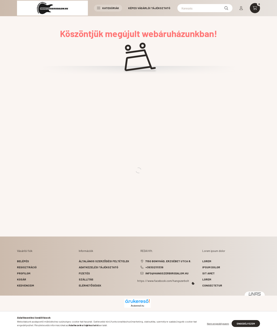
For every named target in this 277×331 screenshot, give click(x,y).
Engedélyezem (246, 323)
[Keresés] (204, 8)
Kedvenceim (25, 285)
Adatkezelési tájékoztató (98, 267)
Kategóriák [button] (108, 8)
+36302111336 (154, 267)
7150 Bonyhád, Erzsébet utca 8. (168, 261)
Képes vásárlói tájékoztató (149, 8)
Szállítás (86, 279)
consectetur (212, 285)
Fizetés (84, 273)
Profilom (23, 273)
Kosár (21, 279)
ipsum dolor (211, 267)
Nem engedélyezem (218, 323)
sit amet (208, 273)
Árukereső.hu (137, 305)
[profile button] (241, 8)
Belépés (23, 261)
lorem (206, 261)
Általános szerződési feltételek (104, 261)
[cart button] (255, 8)
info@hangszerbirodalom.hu (167, 273)
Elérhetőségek (90, 285)
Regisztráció (27, 267)
